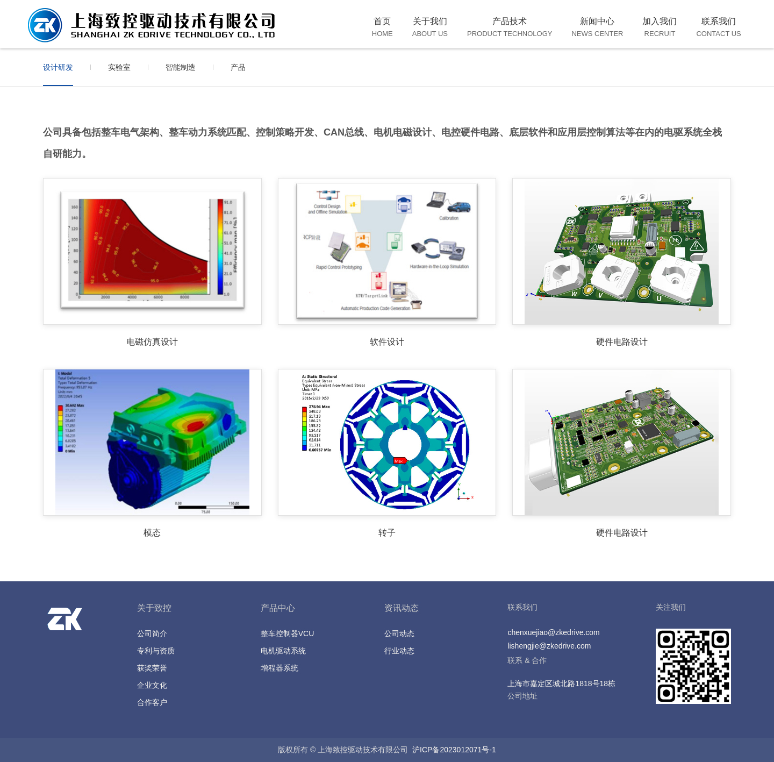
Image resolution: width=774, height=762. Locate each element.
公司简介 (152, 633)
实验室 (119, 67)
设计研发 (58, 67)
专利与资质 (156, 650)
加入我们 (659, 27)
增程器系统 (279, 668)
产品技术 (509, 27)
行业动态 (399, 650)
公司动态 (399, 633)
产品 (238, 67)
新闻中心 (597, 27)
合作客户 (152, 702)
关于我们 (430, 27)
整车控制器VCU (287, 633)
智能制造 (181, 67)
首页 (382, 27)
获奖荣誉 (152, 668)
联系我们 (718, 27)
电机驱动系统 (283, 650)
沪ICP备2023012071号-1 (454, 749)
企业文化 (152, 685)
